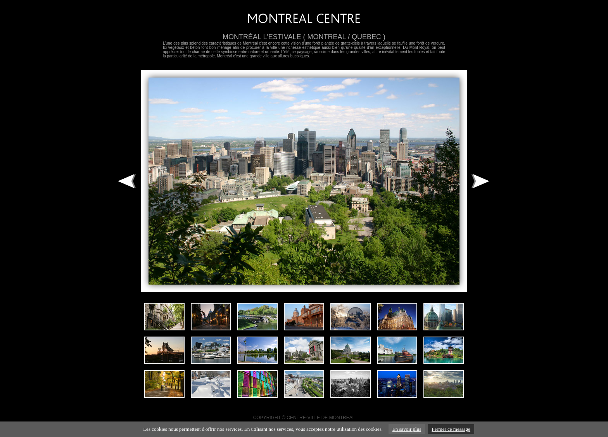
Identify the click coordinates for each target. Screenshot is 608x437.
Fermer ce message (451, 429)
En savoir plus (406, 429)
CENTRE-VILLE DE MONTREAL (321, 417)
